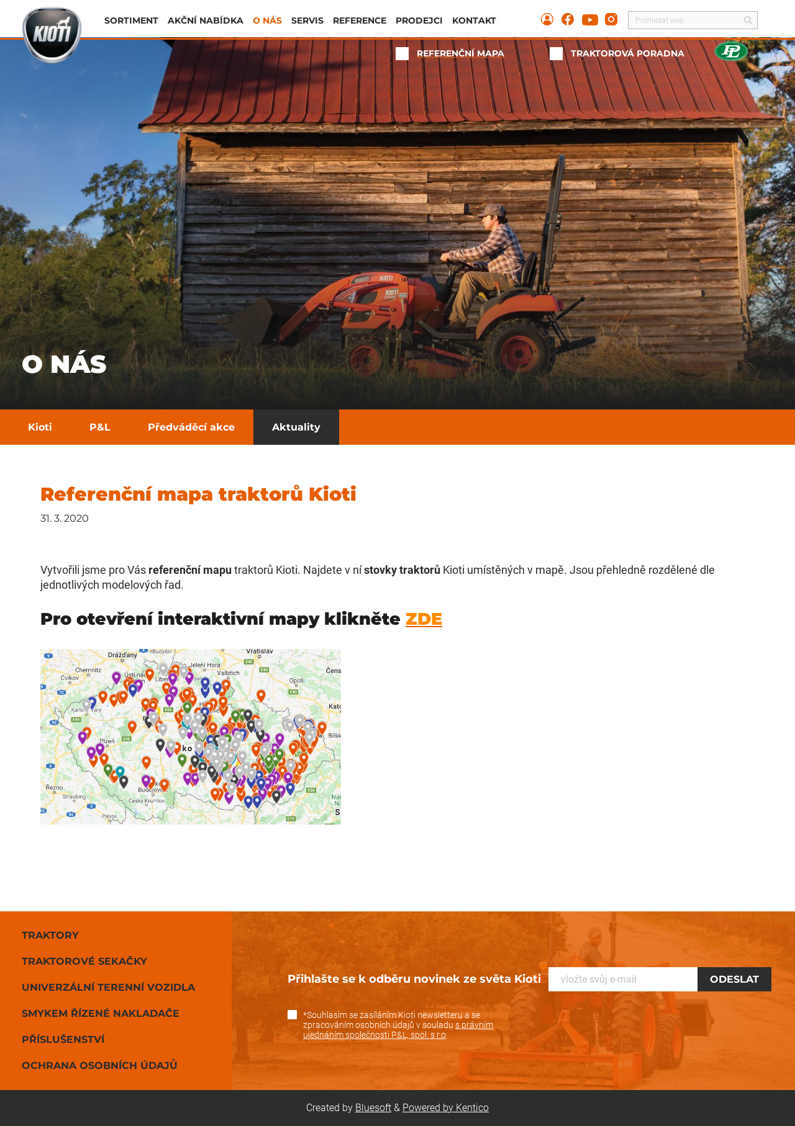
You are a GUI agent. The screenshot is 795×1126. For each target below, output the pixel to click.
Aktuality (296, 427)
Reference (359, 20)
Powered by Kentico (445, 1108)
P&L (100, 427)
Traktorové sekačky (84, 961)
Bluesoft (373, 1108)
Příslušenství (63, 1039)
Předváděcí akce (191, 427)
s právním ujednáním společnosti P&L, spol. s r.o (398, 1030)
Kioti (40, 427)
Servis (307, 20)
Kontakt (474, 20)
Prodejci (419, 20)
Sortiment (131, 20)
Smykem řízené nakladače (100, 1013)
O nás (267, 20)
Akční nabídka (205, 20)
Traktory (50, 935)
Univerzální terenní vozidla (108, 987)
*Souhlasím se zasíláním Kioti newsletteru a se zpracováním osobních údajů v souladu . (398, 1025)
